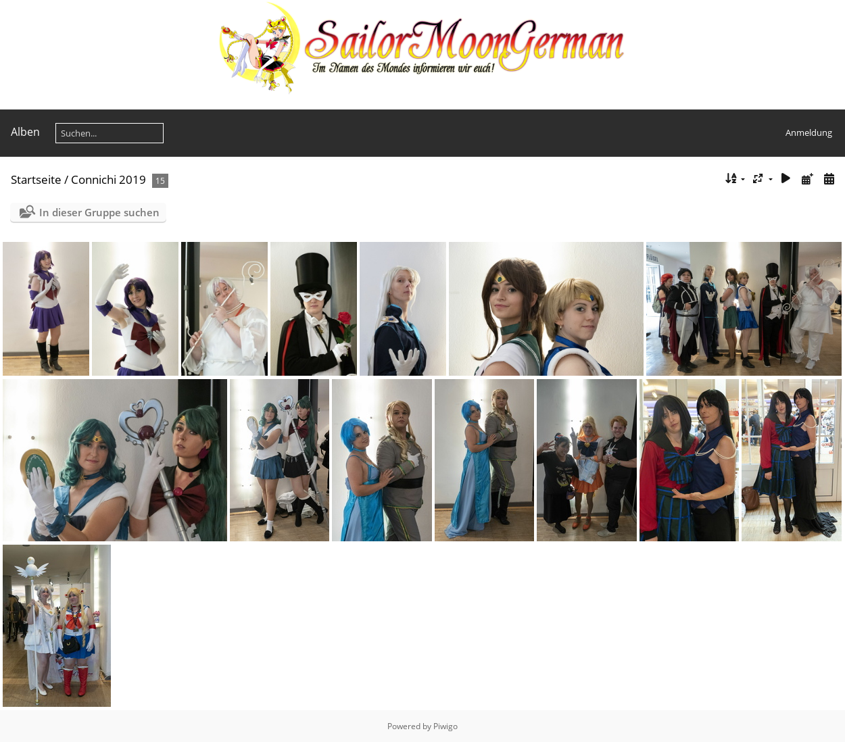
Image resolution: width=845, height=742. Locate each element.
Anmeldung (809, 132)
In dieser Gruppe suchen (99, 212)
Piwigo (445, 726)
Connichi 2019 (108, 179)
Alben (25, 131)
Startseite (36, 179)
